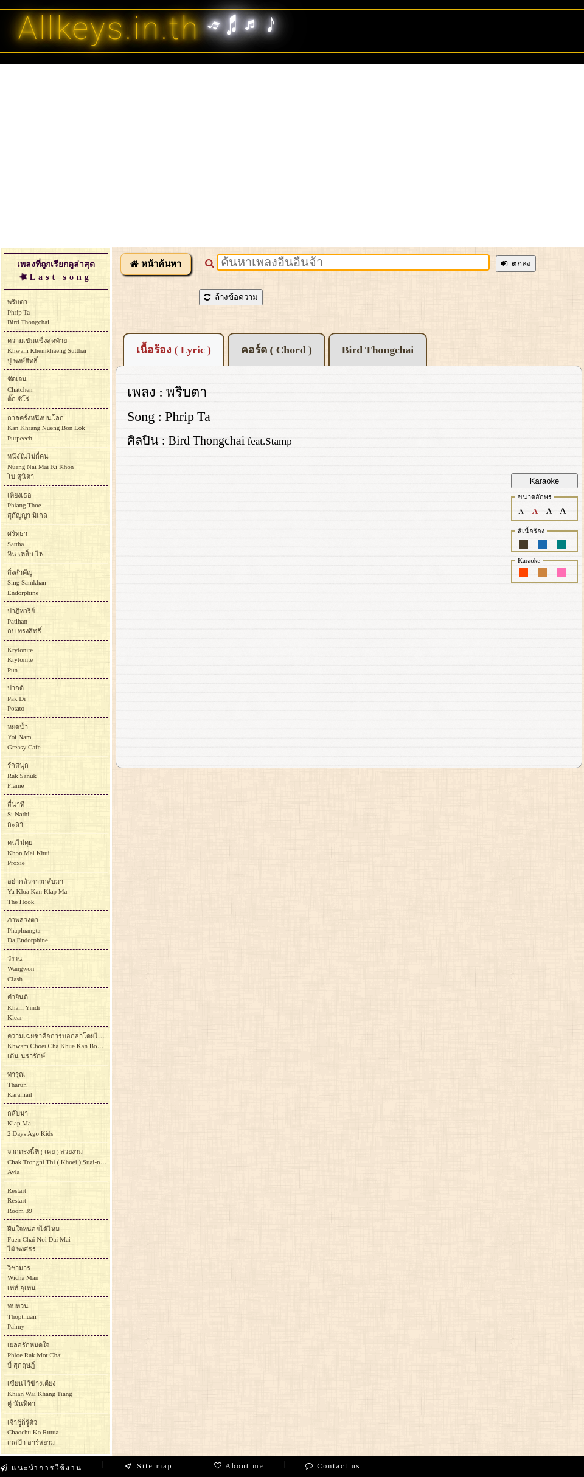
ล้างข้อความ (231, 297)
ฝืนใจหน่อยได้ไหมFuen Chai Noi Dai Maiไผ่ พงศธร (39, 1239)
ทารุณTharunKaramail (19, 1084)
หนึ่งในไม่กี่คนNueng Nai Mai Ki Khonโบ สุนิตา (40, 466)
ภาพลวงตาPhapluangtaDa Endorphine (27, 930)
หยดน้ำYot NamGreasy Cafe (24, 737)
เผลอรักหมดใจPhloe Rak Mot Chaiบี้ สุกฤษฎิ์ (34, 1355)
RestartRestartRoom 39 (19, 1200)
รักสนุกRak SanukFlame (21, 775)
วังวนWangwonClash (20, 968)
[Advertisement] (292, 155)
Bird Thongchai (378, 350)
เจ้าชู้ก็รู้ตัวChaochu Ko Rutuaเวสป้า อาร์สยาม (32, 1432)
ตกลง (516, 263)
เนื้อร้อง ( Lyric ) (173, 350)
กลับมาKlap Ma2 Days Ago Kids (30, 1123)
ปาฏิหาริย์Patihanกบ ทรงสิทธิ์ (24, 620)
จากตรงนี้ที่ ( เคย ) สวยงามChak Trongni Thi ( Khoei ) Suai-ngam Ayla (59, 1161)
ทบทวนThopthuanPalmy (21, 1316)
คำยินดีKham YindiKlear (23, 1007)
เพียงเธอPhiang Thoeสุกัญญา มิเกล (27, 505)
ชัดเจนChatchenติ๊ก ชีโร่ (20, 389)
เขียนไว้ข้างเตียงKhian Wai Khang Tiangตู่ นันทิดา (39, 1393)
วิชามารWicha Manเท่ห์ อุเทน (22, 1277)
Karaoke (544, 480)
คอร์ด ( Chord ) (276, 350)
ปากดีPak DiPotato (16, 698)
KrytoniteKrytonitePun (20, 659)
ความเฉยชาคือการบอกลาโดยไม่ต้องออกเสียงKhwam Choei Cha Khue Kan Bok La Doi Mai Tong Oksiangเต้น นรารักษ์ (90, 1046)
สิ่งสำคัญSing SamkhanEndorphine (26, 582)
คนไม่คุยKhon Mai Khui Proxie (28, 852)
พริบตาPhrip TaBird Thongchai (28, 311)
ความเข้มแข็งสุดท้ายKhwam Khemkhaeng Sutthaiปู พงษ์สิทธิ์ (46, 350)
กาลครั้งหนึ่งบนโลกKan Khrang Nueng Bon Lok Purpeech (46, 428)
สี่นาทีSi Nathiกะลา (18, 814)
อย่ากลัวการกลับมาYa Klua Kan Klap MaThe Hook (37, 891)
